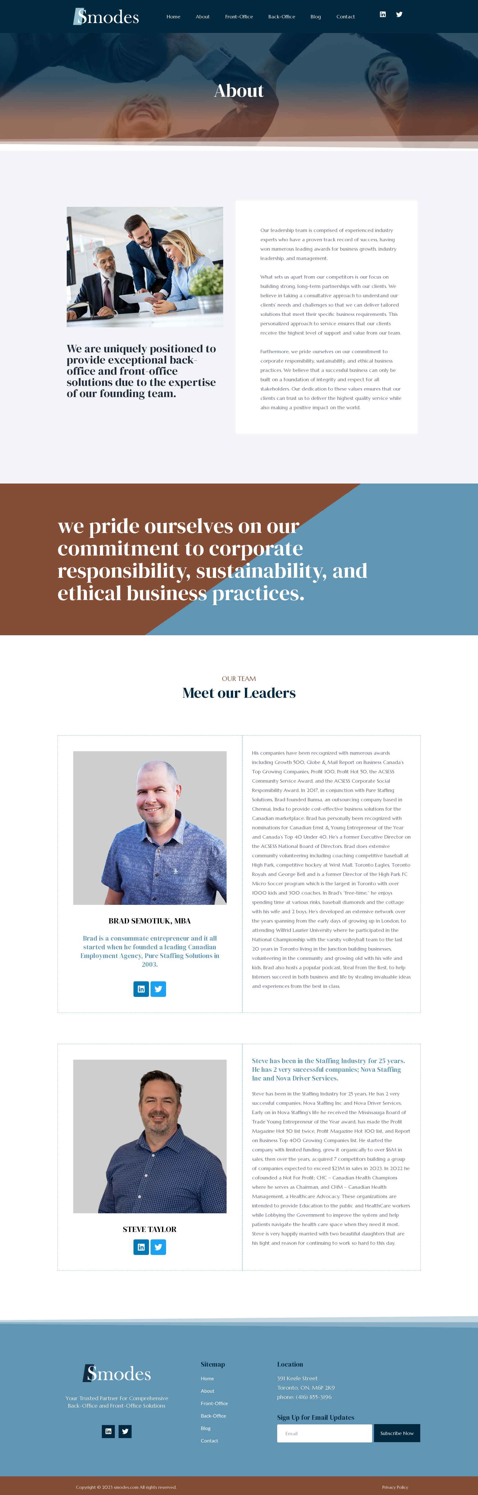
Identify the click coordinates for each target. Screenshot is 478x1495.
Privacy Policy (395, 1487)
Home (173, 16)
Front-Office (239, 16)
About (203, 16)
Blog (316, 16)
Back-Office (281, 16)
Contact (345, 16)
